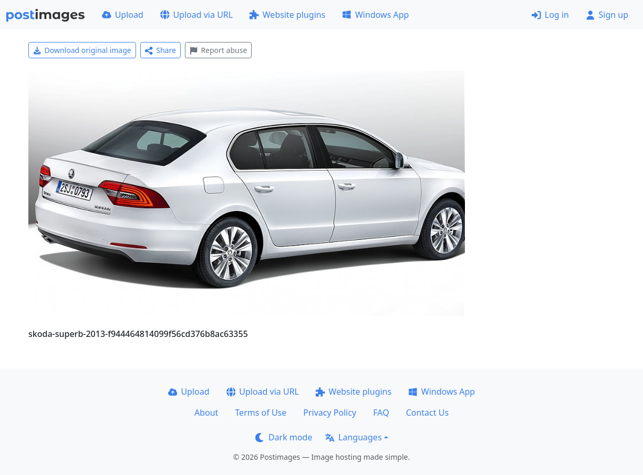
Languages (353, 437)
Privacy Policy (329, 412)
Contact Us (427, 412)
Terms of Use (260, 412)
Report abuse (218, 50)
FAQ (381, 412)
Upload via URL (196, 14)
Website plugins (287, 14)
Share (160, 50)
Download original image (82, 50)
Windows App (375, 14)
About (206, 412)
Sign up (607, 14)
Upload (122, 14)
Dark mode (283, 437)
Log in (550, 14)
